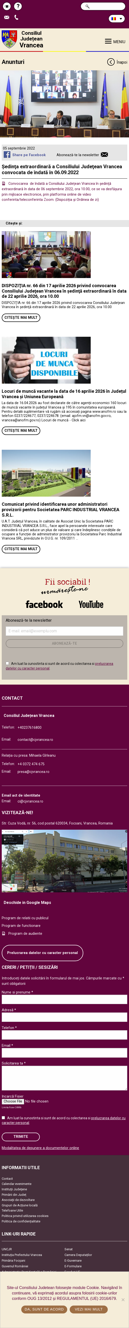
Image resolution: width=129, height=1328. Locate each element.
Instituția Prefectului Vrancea (22, 1255)
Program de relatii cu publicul (25, 918)
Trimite (20, 1137)
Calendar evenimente (16, 1184)
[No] (122, 1299)
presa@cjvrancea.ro (33, 772)
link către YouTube (91, 604)
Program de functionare (21, 926)
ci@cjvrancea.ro (30, 801)
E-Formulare (73, 1266)
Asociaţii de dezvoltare (18, 1200)
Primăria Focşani (13, 1260)
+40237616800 (30, 728)
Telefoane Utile (12, 1210)
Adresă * (9, 1010)
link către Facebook (44, 604)
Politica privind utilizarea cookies (25, 1216)
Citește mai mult (21, 318)
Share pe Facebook (29, 155)
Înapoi (117, 62)
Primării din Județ (14, 1195)
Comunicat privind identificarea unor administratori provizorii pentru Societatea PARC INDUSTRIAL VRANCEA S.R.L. (60, 509)
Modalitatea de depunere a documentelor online (40, 1148)
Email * (7, 1045)
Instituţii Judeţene (14, 1189)
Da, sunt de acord (44, 1309)
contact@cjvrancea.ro (35, 740)
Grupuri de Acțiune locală (20, 1205)
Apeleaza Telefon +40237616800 (17, 17)
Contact (7, 1178)
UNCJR (7, 1249)
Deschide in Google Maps (27, 902)
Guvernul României (15, 1266)
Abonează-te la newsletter (78, 155)
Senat (68, 1249)
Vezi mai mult (89, 1309)
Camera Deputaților (78, 1255)
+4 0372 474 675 (31, 764)
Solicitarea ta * (14, 1063)
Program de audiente (25, 934)
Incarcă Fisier (12, 1096)
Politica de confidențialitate (21, 1221)
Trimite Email (8, 17)
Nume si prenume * (17, 992)
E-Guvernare (73, 1260)
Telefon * (9, 1028)
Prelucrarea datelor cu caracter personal (42, 953)
